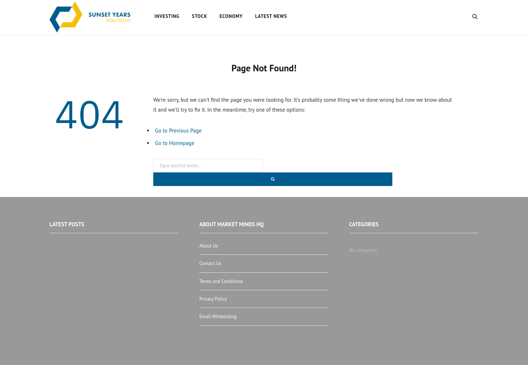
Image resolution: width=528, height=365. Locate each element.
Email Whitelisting (217, 316)
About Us (208, 246)
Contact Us (210, 263)
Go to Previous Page (178, 130)
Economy (231, 16)
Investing (166, 16)
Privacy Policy (213, 299)
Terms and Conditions (221, 281)
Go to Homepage (174, 142)
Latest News (271, 16)
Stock (199, 16)
